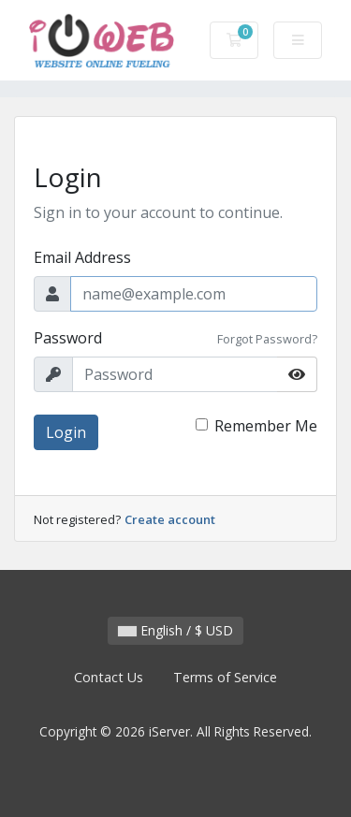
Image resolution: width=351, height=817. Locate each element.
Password (68, 338)
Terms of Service (225, 677)
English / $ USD (175, 630)
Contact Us (108, 677)
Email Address (82, 257)
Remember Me (265, 426)
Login (66, 432)
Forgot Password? (267, 338)
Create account (169, 519)
